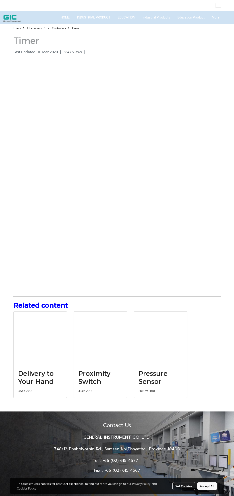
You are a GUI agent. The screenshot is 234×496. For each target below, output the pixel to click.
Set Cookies (183, 486)
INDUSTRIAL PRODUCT (93, 17)
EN (221, 5)
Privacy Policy (141, 484)
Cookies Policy (26, 488)
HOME (65, 17)
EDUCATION (126, 17)
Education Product (191, 17)
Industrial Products (156, 17)
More (216, 17)
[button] (227, 17)
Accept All (207, 486)
